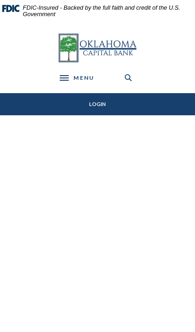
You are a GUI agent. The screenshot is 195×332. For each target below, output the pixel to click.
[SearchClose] (128, 78)
